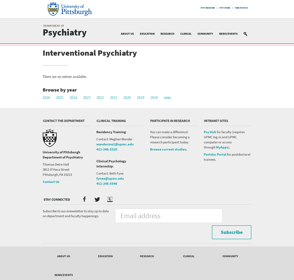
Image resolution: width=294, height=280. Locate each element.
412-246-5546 (106, 183)
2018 (154, 98)
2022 (100, 98)
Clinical (186, 33)
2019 (140, 98)
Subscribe (229, 215)
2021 (113, 98)
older (168, 98)
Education (147, 33)
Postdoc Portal (215, 154)
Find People (241, 7)
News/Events (228, 33)
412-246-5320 (106, 149)
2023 (86, 98)
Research (167, 33)
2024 (73, 98)
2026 (46, 98)
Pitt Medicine (208, 7)
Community (205, 33)
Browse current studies (168, 149)
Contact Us (51, 181)
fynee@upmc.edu (110, 178)
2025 (59, 98)
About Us (127, 33)
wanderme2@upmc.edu (115, 144)
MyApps (222, 147)
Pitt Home (224, 7)
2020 (127, 98)
